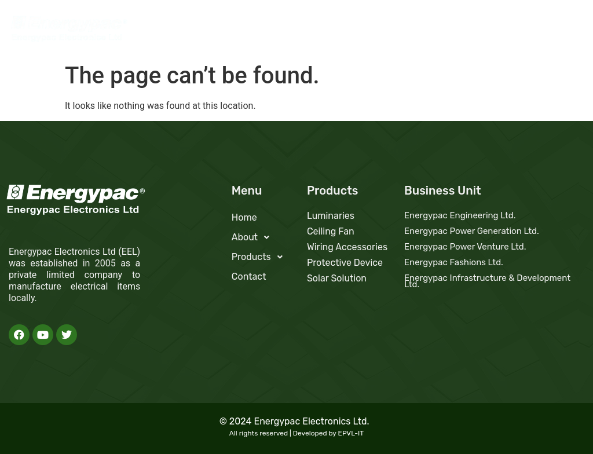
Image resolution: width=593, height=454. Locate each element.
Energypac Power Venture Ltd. (465, 246)
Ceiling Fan (330, 231)
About (434, 31)
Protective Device (345, 262)
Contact (558, 31)
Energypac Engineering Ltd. (460, 215)
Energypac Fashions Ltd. (453, 262)
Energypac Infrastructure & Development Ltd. (487, 281)
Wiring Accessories (347, 246)
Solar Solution (337, 278)
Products (497, 31)
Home (385, 31)
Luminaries (330, 215)
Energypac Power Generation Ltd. (471, 231)
